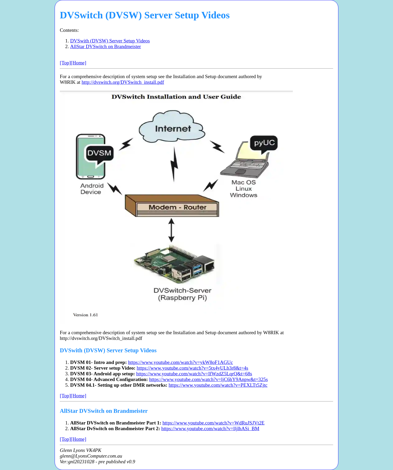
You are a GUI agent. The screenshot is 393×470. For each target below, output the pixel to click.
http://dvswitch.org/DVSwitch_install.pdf (123, 82)
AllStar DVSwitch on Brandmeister (105, 46)
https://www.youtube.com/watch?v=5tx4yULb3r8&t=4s (192, 368)
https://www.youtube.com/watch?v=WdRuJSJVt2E (213, 423)
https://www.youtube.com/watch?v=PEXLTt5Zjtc (218, 385)
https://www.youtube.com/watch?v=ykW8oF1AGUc (180, 362)
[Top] (65, 62)
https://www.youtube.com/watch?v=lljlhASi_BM (210, 428)
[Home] (78, 62)
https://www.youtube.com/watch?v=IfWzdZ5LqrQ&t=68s (194, 373)
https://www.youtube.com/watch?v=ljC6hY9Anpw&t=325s (208, 379)
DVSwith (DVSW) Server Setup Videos (110, 40)
